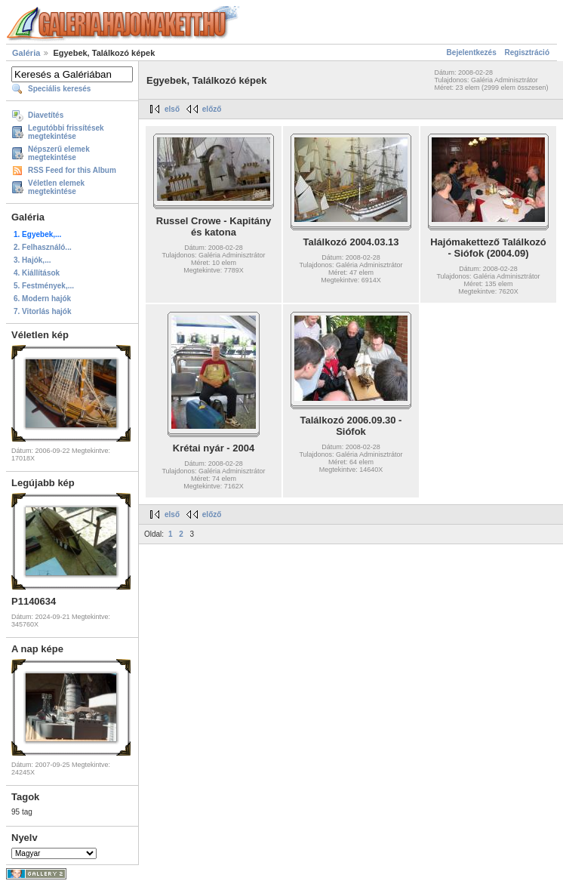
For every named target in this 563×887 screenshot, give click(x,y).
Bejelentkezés (472, 52)
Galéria (26, 52)
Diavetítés (45, 115)
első (172, 109)
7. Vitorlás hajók (43, 311)
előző (212, 109)
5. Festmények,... (44, 286)
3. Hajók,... (32, 260)
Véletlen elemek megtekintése (56, 187)
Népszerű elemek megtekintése (59, 153)
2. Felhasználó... (43, 247)
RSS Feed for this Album (72, 170)
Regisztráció (527, 52)
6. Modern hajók (42, 298)
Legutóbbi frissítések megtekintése (66, 132)
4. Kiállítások (37, 273)
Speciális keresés (59, 89)
